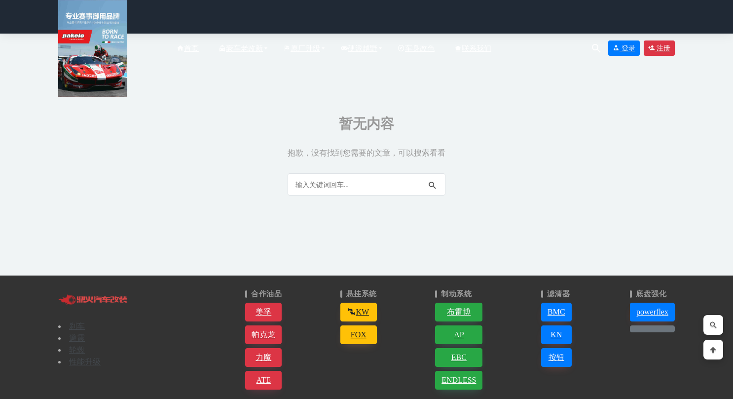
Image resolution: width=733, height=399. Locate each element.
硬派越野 (358, 48)
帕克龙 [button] (263, 334)
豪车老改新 (241, 48)
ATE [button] (264, 380)
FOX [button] (358, 334)
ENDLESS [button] (458, 380)
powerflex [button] (652, 312)
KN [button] (556, 334)
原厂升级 (301, 48)
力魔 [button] (263, 357)
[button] (652, 328)
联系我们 (472, 48)
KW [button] (358, 312)
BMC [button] (556, 312)
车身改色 (416, 48)
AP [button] (459, 334)
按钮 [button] (556, 357)
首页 (188, 48)
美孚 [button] (263, 312)
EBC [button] (459, 357)
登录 (624, 48)
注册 (659, 48)
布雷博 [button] (459, 312)
